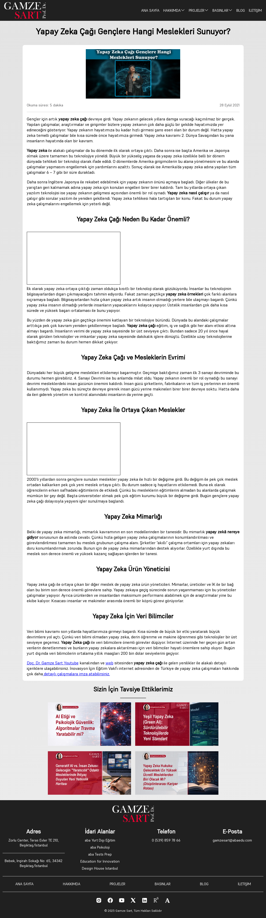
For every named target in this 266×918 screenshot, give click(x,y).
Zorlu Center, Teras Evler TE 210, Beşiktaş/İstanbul (33, 843)
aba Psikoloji (100, 847)
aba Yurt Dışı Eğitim (100, 840)
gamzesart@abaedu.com (232, 840)
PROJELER (199, 10)
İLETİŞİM (255, 10)
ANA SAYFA (150, 10)
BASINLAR (222, 10)
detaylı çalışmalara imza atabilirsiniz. (76, 673)
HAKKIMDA (174, 10)
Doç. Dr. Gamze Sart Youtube (53, 662)
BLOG (240, 10)
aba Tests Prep (100, 854)
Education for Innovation (100, 861)
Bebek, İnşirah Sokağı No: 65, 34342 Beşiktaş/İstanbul (33, 863)
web (109, 662)
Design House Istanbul (100, 868)
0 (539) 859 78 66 (166, 840)
